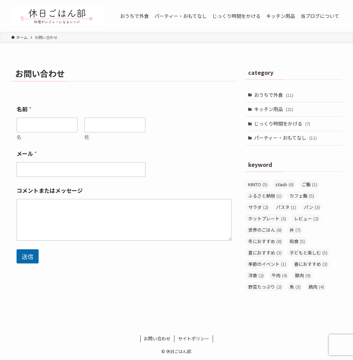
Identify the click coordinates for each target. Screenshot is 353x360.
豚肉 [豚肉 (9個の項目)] (303, 275)
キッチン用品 (273, 109)
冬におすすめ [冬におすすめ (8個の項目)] (265, 241)
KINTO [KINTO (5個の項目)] (258, 184)
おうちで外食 (273, 94)
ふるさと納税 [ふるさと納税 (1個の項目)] (265, 195)
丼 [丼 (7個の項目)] (295, 230)
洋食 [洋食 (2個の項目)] (256, 275)
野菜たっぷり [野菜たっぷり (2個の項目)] (265, 286)
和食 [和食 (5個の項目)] (297, 241)
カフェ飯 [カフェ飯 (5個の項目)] (302, 195)
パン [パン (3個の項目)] (312, 207)
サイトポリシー (193, 338)
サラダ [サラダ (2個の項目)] (258, 207)
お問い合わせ (157, 338)
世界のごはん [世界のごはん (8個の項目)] (265, 230)
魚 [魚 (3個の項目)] (295, 286)
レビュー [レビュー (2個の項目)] (306, 218)
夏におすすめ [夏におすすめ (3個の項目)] (265, 252)
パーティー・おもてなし (285, 137)
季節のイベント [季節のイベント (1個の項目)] (267, 264)
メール (27, 153)
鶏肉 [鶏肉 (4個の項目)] (316, 286)
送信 (27, 256)
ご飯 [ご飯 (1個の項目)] (309, 184)
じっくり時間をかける (282, 123)
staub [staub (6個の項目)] (284, 184)
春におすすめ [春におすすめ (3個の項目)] (310, 264)
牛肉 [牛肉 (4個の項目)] (279, 275)
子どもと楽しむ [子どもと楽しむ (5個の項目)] (308, 252)
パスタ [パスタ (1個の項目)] (286, 207)
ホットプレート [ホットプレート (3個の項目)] (267, 218)
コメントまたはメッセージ (50, 190)
